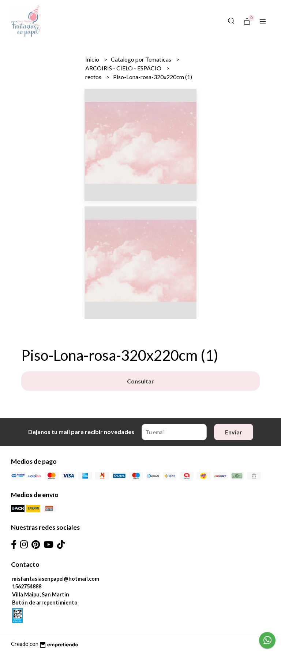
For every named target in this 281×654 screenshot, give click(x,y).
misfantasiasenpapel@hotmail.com (55, 579)
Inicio (92, 59)
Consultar (140, 381)
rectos (93, 76)
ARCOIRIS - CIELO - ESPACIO (123, 68)
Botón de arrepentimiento (45, 602)
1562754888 (26, 586)
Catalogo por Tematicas (141, 59)
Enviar (233, 432)
